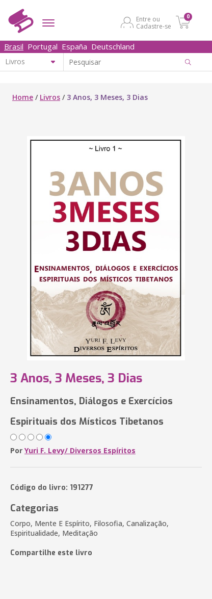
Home (22, 97)
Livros (50, 97)
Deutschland (113, 46)
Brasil (13, 46)
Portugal (43, 46)
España (74, 46)
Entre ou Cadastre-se (153, 22)
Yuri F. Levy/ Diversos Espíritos (80, 450)
